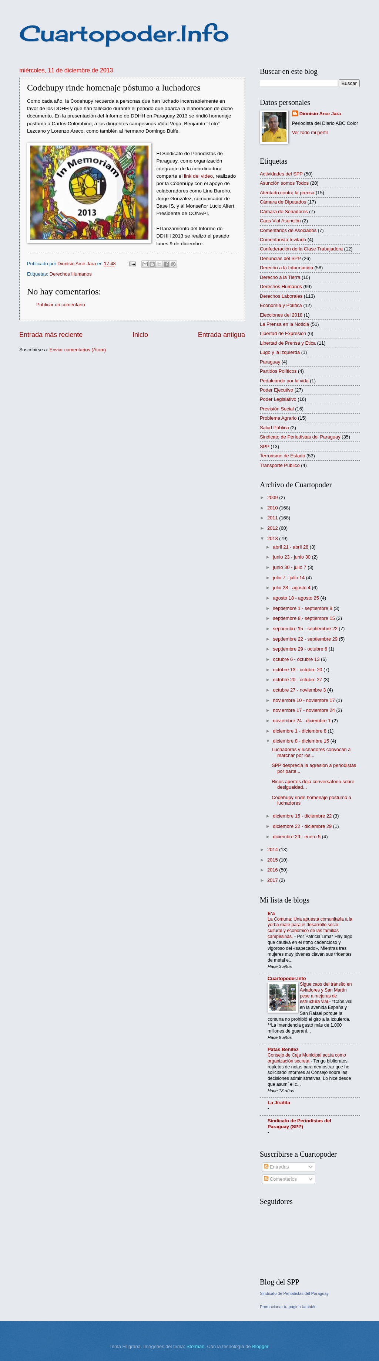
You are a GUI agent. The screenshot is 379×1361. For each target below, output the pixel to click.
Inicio (140, 334)
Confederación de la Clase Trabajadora (301, 249)
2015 (273, 860)
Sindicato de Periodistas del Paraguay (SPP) (299, 1123)
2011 (273, 518)
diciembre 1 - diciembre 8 (300, 731)
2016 (273, 870)
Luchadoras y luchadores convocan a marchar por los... (311, 752)
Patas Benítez (283, 1049)
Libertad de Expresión (283, 333)
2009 (273, 497)
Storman (196, 1346)
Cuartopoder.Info (124, 33)
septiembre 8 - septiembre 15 (304, 618)
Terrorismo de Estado (282, 455)
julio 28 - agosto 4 (292, 587)
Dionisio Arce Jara (320, 113)
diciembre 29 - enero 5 (297, 836)
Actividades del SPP (281, 174)
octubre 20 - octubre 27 (298, 679)
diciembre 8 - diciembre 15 (301, 741)
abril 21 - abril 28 (291, 547)
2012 (273, 528)
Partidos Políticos (278, 371)
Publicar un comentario (60, 304)
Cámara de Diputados (283, 202)
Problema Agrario (278, 418)
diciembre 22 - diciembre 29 (303, 826)
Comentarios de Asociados (288, 230)
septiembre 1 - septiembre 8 (303, 608)
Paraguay (270, 362)
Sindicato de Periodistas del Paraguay (300, 437)
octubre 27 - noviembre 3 (300, 690)
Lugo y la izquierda (280, 352)
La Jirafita (279, 1102)
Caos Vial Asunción (280, 221)
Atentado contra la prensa (287, 192)
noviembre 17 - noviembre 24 (304, 710)
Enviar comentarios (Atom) (78, 349)
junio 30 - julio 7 (290, 567)
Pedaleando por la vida (284, 380)
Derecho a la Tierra (280, 277)
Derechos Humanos (71, 274)
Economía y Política (281, 305)
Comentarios (280, 1179)
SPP (264, 446)
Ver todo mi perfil (310, 132)
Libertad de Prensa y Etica (288, 343)
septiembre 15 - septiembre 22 (306, 628)
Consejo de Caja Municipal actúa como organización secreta (307, 1058)
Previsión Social (277, 409)
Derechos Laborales (281, 296)
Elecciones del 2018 (281, 315)
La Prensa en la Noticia (284, 324)
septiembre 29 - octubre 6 (300, 649)
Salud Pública (274, 427)
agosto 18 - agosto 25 (296, 598)
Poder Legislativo (278, 399)
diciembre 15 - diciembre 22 (303, 816)
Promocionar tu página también (288, 1306)
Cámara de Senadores (284, 211)
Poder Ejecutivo (276, 390)
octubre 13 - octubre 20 (298, 669)
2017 (273, 880)
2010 (273, 508)
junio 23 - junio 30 (292, 557)
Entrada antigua (221, 334)
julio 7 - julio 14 (289, 577)
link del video (198, 176)
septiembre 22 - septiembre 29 (306, 639)
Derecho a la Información (286, 267)
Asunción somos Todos (284, 183)
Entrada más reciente (51, 334)
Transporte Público (280, 465)
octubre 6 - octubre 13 (297, 659)
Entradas (276, 1167)
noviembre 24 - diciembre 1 (302, 720)
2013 (273, 538)
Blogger (260, 1346)
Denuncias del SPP (280, 258)
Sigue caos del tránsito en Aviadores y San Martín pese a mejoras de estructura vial (326, 993)
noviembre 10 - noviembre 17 (304, 700)
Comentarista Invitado (283, 239)
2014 (273, 849)
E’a (271, 913)
